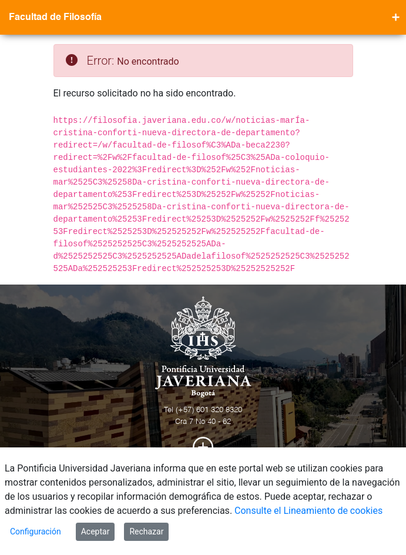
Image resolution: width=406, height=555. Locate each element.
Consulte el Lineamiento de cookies (308, 510)
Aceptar (95, 531)
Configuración (35, 531)
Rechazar (146, 531)
